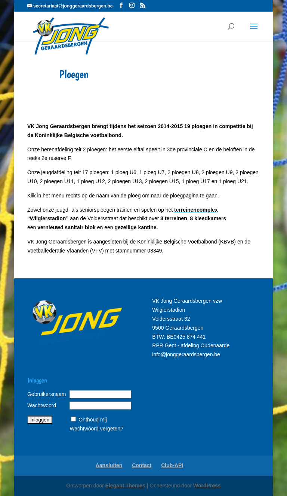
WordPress (207, 486)
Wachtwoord (41, 405)
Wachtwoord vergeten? (96, 429)
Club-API (172, 465)
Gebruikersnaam (46, 394)
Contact (141, 465)
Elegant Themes (125, 486)
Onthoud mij (92, 420)
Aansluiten (109, 465)
